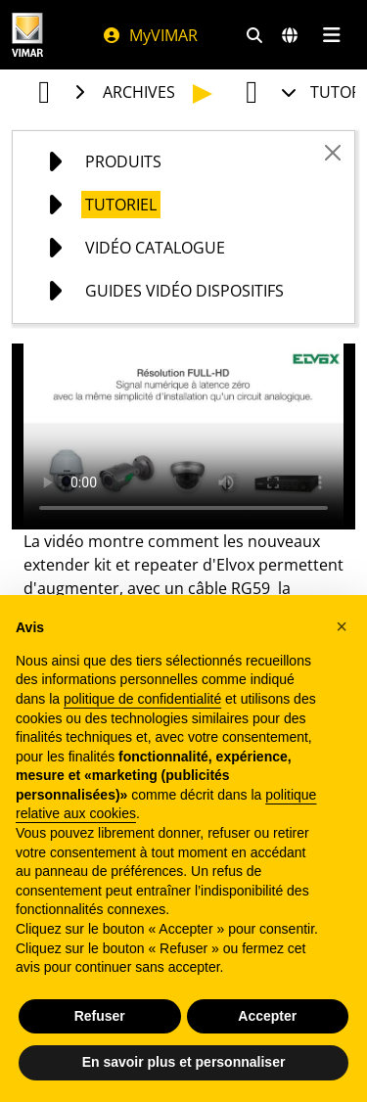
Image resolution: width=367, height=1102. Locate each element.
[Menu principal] (331, 35)
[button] (341, 626)
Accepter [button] (267, 1016)
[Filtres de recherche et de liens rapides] (254, 35)
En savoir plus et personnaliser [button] (184, 1062)
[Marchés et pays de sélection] (289, 35)
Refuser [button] (99, 1016)
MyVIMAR (150, 35)
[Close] (332, 152)
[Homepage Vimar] (27, 35)
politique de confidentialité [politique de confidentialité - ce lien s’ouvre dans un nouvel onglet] (142, 699)
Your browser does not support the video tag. (183, 436)
